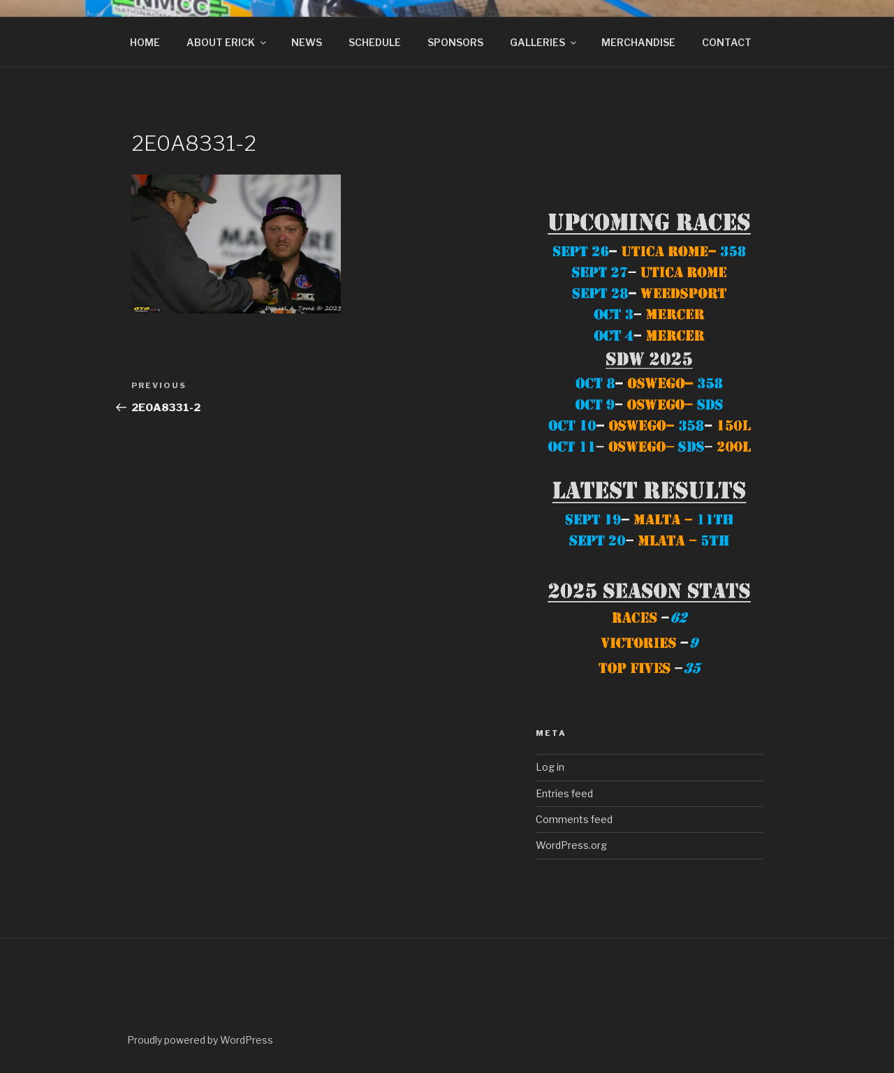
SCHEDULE (375, 42)
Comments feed (574, 819)
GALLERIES (544, 42)
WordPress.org (571, 845)
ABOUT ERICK (227, 42)
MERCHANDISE (638, 42)
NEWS (306, 42)
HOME (145, 42)
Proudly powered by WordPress (200, 1040)
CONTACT (727, 42)
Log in (550, 767)
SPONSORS (455, 42)
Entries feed (564, 793)
